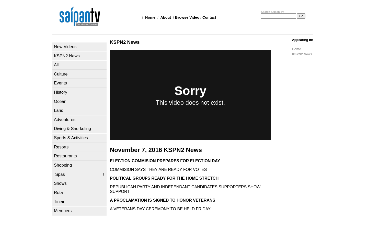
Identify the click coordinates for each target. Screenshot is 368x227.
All (56, 64)
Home (150, 17)
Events (60, 83)
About (165, 17)
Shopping (63, 165)
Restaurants (65, 156)
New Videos (65, 46)
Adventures (64, 119)
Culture (61, 74)
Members (63, 210)
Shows (60, 183)
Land (58, 110)
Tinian (59, 201)
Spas (60, 174)
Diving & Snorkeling (72, 128)
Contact (209, 17)
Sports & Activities (71, 137)
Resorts (61, 147)
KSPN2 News (67, 55)
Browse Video (187, 17)
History (60, 92)
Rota (58, 192)
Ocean (60, 101)
